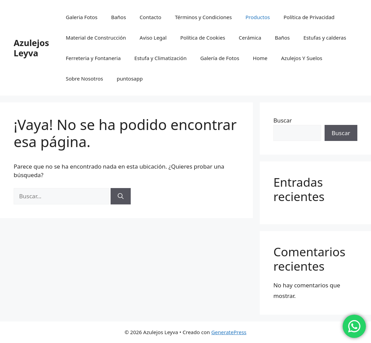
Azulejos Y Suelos (302, 58)
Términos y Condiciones (203, 17)
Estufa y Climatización (160, 58)
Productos (257, 17)
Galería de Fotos (219, 58)
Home (260, 58)
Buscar (282, 120)
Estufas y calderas (324, 37)
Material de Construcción (96, 37)
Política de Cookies (202, 37)
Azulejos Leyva (31, 48)
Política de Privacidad (309, 17)
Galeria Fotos (82, 17)
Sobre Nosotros (84, 78)
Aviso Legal (153, 37)
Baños (118, 17)
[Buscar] (121, 196)
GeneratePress (228, 332)
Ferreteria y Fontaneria (93, 58)
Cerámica (250, 37)
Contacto (150, 17)
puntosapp (130, 78)
